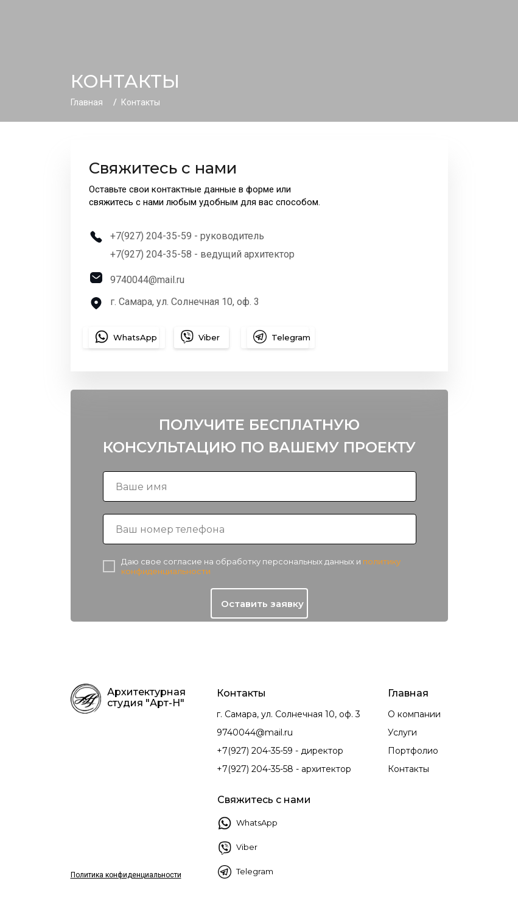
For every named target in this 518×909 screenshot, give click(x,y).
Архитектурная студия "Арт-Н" (146, 697)
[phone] (259, 529)
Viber (246, 847)
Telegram (254, 871)
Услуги (402, 732)
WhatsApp (257, 822)
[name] (259, 486)
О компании (414, 714)
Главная (87, 102)
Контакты (408, 768)
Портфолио (413, 750)
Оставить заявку (262, 603)
